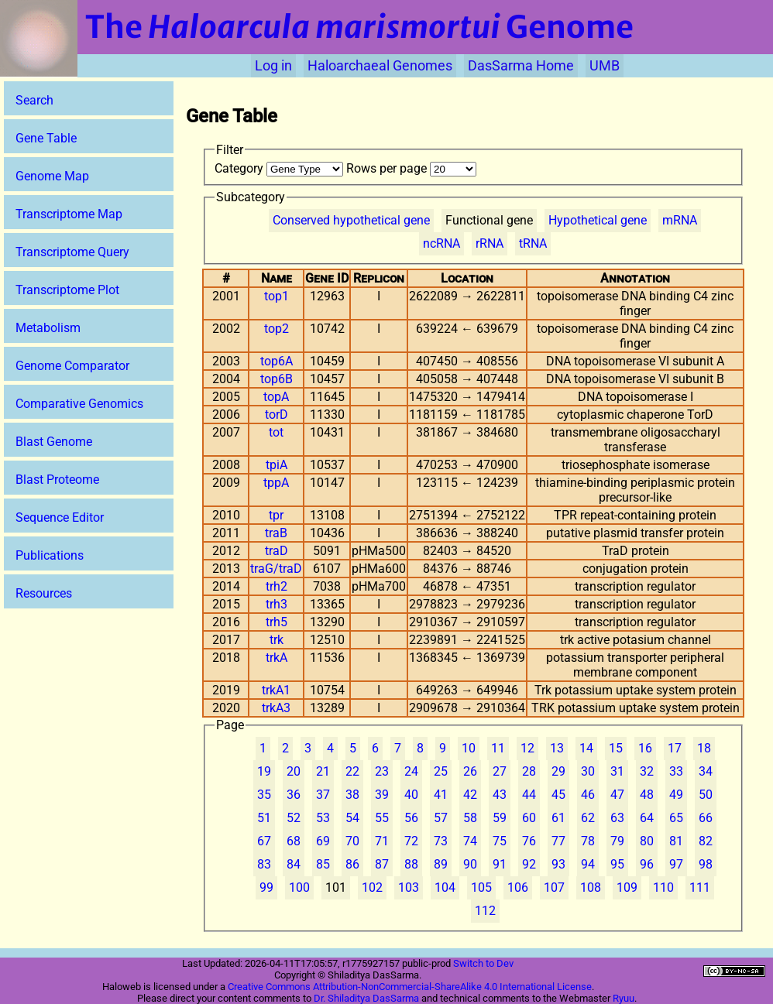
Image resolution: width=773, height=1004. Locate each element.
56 (411, 817)
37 (323, 794)
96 (647, 864)
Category (280, 168)
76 (529, 841)
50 (706, 794)
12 (527, 748)
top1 (276, 296)
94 (588, 864)
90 (470, 864)
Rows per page (411, 168)
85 (323, 864)
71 (382, 841)
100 (299, 887)
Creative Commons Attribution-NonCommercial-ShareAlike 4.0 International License (410, 986)
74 (470, 841)
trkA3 (276, 708)
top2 (276, 328)
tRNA (533, 243)
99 (266, 887)
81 (676, 841)
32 (647, 771)
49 (676, 794)
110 (663, 887)
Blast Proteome (57, 479)
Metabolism (48, 327)
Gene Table (46, 138)
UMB (604, 66)
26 (470, 771)
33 (676, 771)
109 (627, 887)
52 (294, 817)
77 (558, 841)
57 (441, 817)
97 (676, 864)
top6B (276, 379)
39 (382, 794)
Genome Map (52, 176)
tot (276, 432)
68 (294, 841)
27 (500, 771)
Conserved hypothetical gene (351, 220)
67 (264, 841)
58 (470, 817)
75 (500, 841)
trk (276, 639)
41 (441, 794)
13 (557, 748)
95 (617, 864)
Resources (43, 593)
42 (470, 794)
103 (408, 887)
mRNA (679, 220)
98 (706, 864)
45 (558, 794)
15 (616, 748)
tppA (276, 482)
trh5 (276, 622)
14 (586, 748)
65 (676, 817)
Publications (49, 555)
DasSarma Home (521, 66)
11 (498, 748)
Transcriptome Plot (67, 290)
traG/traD (276, 568)
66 (706, 817)
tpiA (276, 464)
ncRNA (441, 243)
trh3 (276, 604)
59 (500, 817)
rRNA (489, 243)
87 (382, 864)
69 (323, 841)
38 (352, 794)
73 (441, 841)
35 (264, 794)
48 (647, 794)
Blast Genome (53, 441)
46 (588, 794)
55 (382, 817)
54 (352, 817)
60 (529, 817)
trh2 (276, 586)
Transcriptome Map (68, 214)
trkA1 (276, 690)
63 (617, 817)
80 (647, 841)
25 (441, 771)
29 (558, 771)
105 (481, 887)
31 (617, 771)
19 (264, 771)
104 (445, 887)
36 (294, 794)
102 (372, 887)
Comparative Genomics (79, 403)
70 (352, 841)
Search (34, 100)
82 (706, 841)
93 (558, 864)
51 (264, 817)
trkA (276, 657)
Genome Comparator (72, 365)
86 (352, 864)
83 (264, 864)
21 (323, 771)
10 (469, 748)
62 (588, 817)
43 (500, 794)
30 (588, 771)
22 (352, 771)
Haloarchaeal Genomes (379, 66)
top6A (276, 361)
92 (529, 864)
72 (411, 841)
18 (704, 748)
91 (500, 864)
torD (276, 414)
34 (706, 771)
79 (617, 841)
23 (382, 771)
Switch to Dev (483, 963)
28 (529, 771)
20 (294, 771)
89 (441, 864)
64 (647, 817)
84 (294, 864)
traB (276, 533)
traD (276, 550)
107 (554, 887)
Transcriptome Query (72, 252)
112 (485, 910)
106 (517, 887)
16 (645, 748)
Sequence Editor (59, 517)
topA (276, 396)
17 (675, 748)
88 (411, 864)
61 (558, 817)
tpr (276, 515)
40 (411, 794)
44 (529, 794)
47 (617, 794)
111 (699, 887)
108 (590, 887)
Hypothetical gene (597, 220)
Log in (273, 66)
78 (588, 841)
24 (411, 771)
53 (323, 817)
